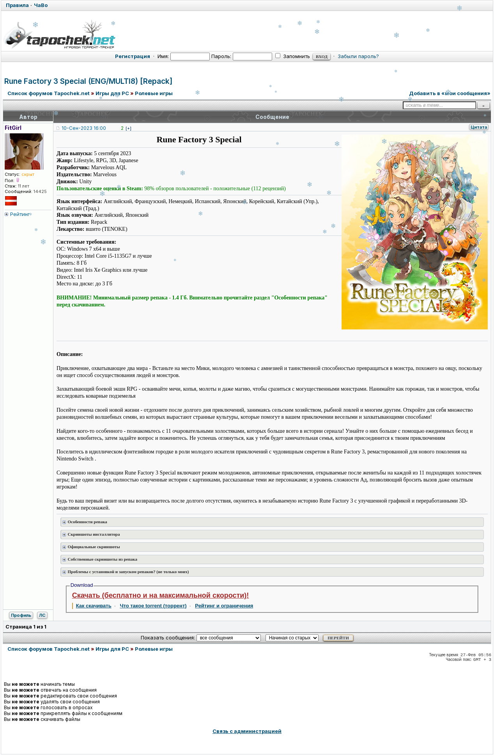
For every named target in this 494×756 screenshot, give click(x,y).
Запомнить (292, 56)
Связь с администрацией (247, 731)
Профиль (21, 615)
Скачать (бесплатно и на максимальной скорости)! (160, 595)
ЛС (42, 615)
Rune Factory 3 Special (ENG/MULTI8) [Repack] (88, 81)
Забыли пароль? (358, 56)
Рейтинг (20, 214)
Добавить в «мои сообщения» (449, 93)
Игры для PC (112, 93)
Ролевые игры (154, 93)
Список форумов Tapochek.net (48, 93)
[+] (128, 128)
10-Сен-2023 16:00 (84, 128)
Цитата (479, 127)
